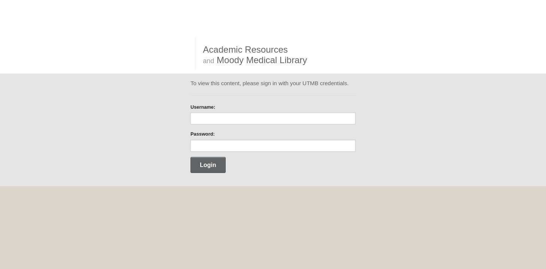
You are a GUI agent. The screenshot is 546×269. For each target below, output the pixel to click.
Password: (202, 134)
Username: (202, 107)
